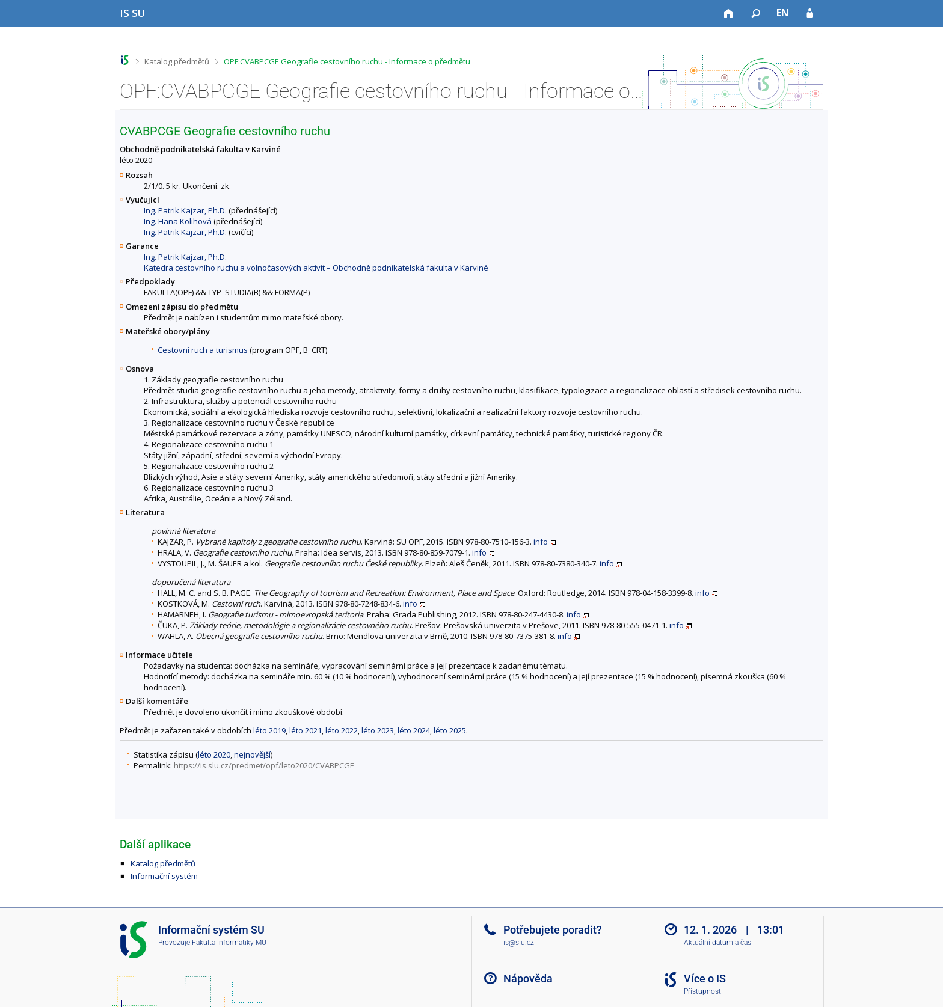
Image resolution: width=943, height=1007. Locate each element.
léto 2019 (269, 730)
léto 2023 (377, 730)
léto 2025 (450, 730)
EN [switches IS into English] (782, 12)
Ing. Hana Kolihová (178, 221)
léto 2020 (214, 754)
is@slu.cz (518, 942)
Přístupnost (702, 991)
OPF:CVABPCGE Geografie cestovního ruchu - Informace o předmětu (347, 61)
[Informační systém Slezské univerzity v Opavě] (133, 13)
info (540, 541)
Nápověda (528, 978)
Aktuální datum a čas (717, 942)
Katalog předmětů (176, 61)
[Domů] (728, 14)
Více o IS (705, 978)
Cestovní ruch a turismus (203, 349)
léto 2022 (341, 730)
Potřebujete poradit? (552, 929)
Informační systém (164, 876)
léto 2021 (305, 730)
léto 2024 (414, 730)
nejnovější (252, 754)
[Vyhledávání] (755, 14)
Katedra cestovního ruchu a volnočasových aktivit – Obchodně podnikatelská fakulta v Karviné (316, 267)
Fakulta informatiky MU (229, 942)
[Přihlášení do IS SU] (809, 14)
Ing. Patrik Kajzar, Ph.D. (185, 210)
